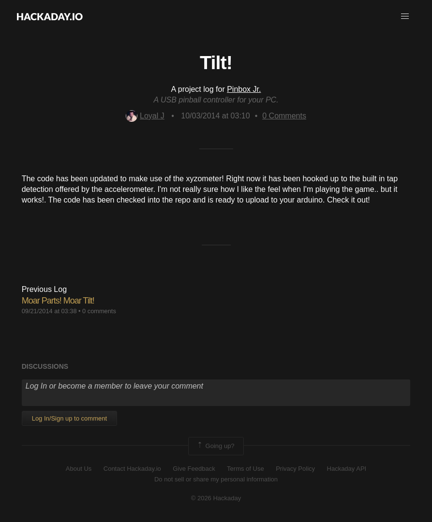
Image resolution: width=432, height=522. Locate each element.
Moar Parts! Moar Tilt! (58, 300)
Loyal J (145, 116)
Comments (284, 116)
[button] (404, 16)
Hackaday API (347, 468)
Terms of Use (245, 468)
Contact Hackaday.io (132, 468)
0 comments (99, 311)
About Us (78, 468)
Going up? (215, 446)
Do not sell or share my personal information (216, 479)
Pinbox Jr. (244, 89)
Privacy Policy (295, 468)
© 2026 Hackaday (216, 498)
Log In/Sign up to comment (69, 418)
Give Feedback (194, 468)
